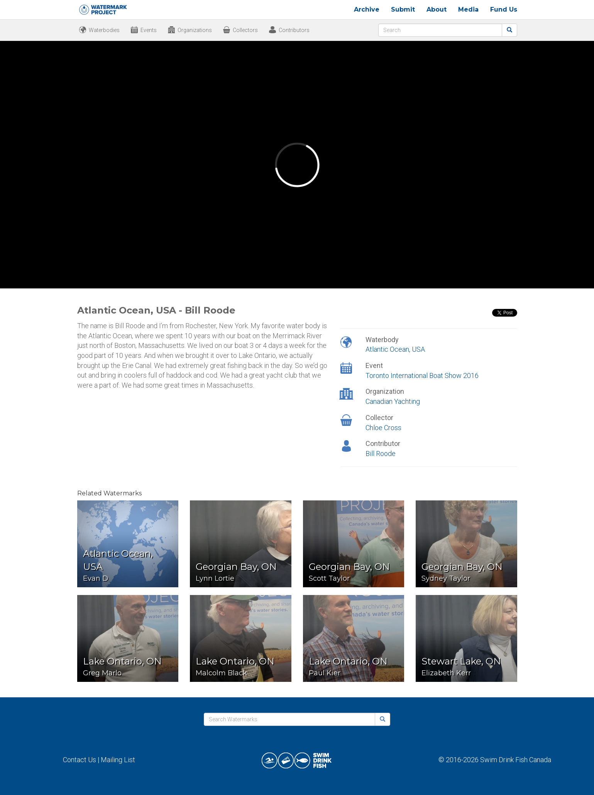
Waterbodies (104, 30)
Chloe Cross (383, 428)
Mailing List (118, 760)
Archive (366, 9)
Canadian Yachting (393, 401)
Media (468, 9)
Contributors (294, 30)
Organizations (195, 30)
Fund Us (503, 9)
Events (148, 30)
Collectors (245, 30)
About (436, 9)
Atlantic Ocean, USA (395, 349)
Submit (403, 9)
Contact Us (79, 760)
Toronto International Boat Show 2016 (422, 375)
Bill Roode (381, 453)
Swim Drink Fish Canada (515, 760)
